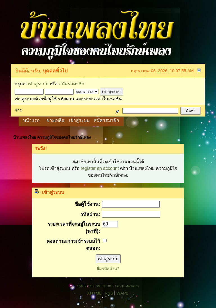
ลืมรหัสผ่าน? (107, 268)
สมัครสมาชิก (71, 83)
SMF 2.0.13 (85, 286)
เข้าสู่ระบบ (38, 83)
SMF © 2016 (104, 286)
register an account (100, 168)
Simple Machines (127, 286)
